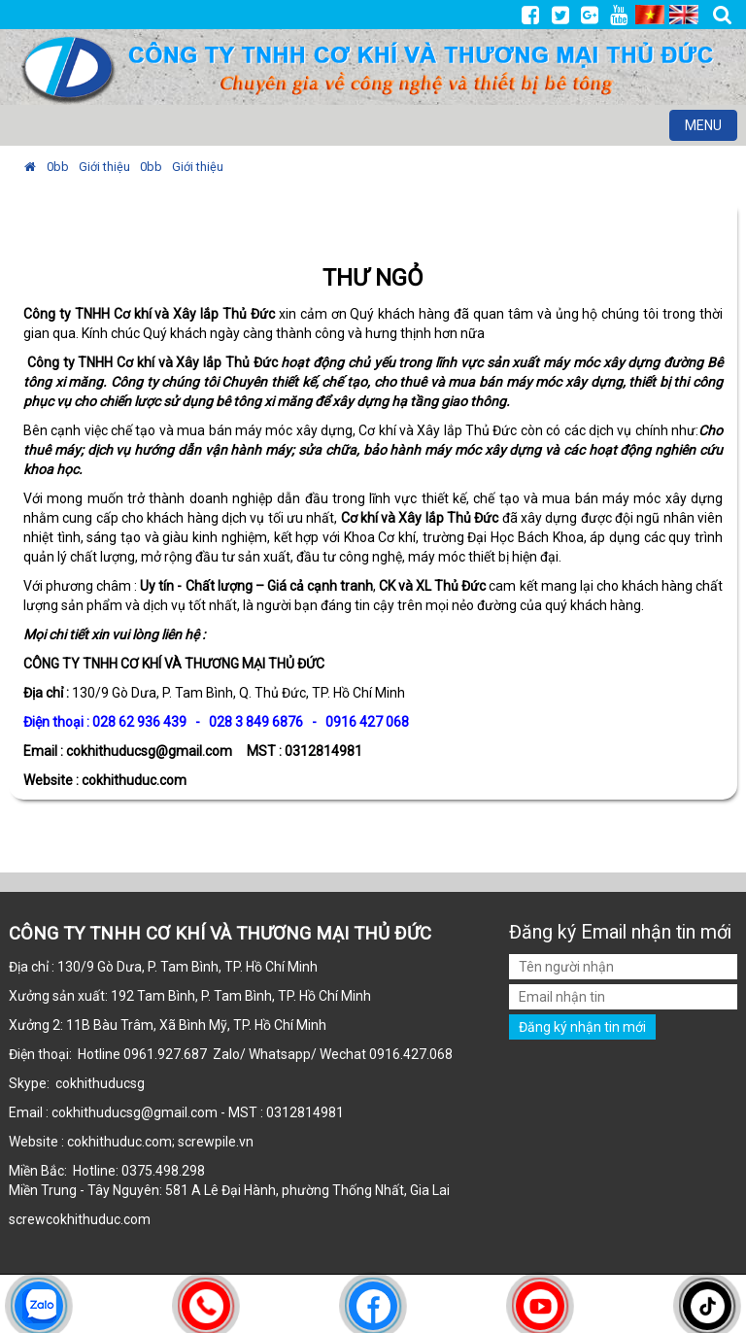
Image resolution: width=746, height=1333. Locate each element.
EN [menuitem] (683, 14)
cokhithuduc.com (99, 1219)
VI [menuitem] (649, 14)
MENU (710, 128)
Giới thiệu (104, 166)
